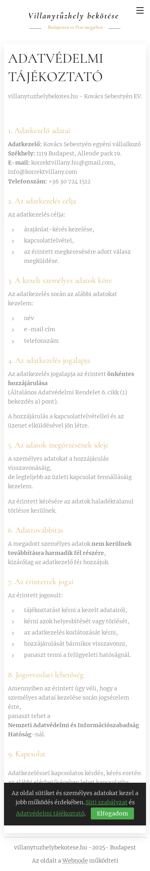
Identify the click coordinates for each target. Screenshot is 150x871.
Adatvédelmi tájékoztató (50, 813)
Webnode (75, 860)
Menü (140, 10)
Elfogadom (112, 813)
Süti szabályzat (107, 802)
